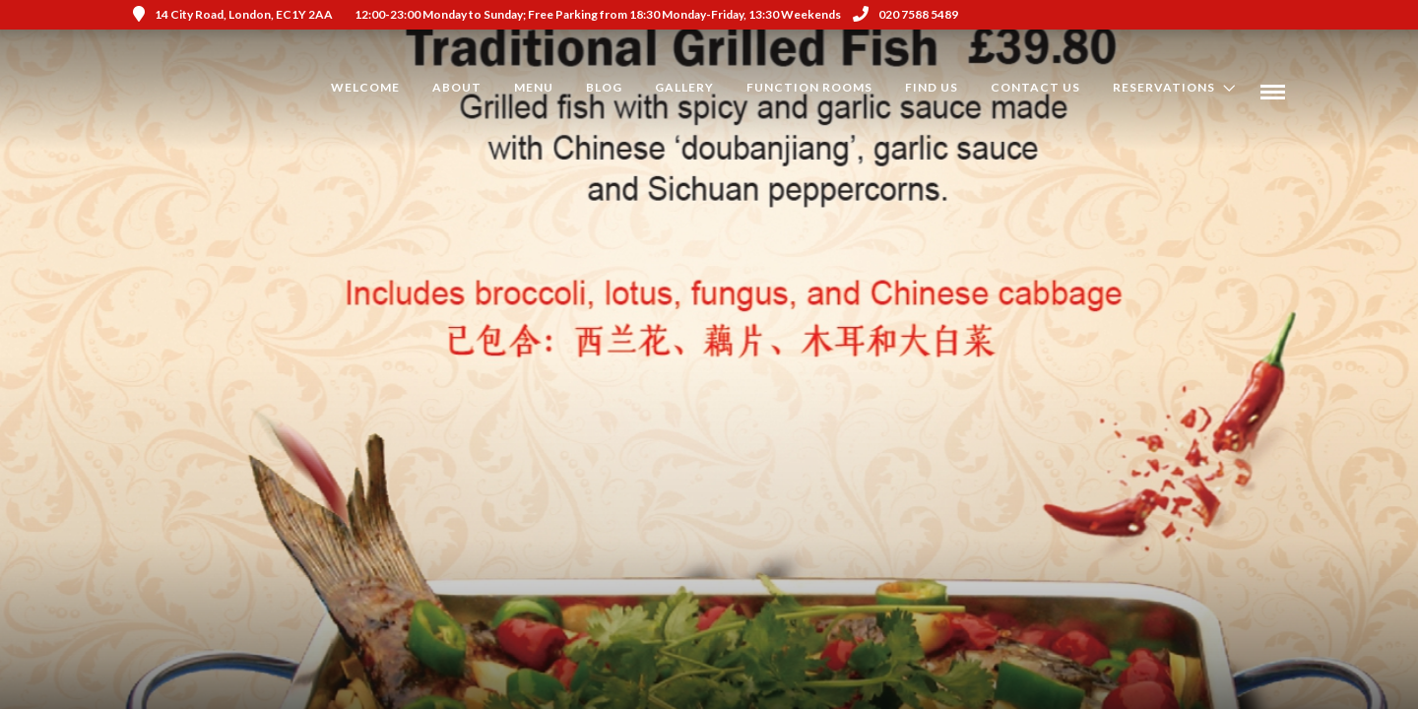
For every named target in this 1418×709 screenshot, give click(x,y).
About (457, 87)
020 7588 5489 (905, 14)
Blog (604, 87)
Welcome (365, 87)
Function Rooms (809, 87)
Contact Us (1035, 87)
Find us (931, 87)
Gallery (684, 87)
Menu (533, 87)
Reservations (1164, 87)
